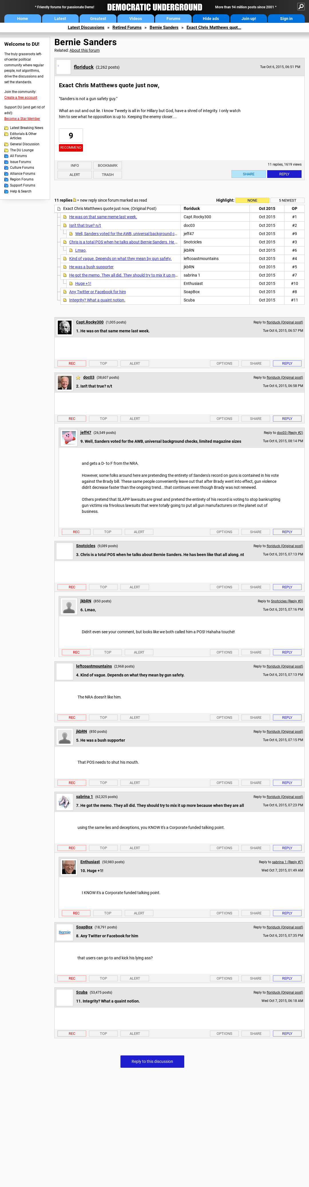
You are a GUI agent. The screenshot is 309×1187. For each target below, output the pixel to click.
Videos (135, 18)
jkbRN (85, 601)
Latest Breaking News (26, 128)
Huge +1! (83, 283)
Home (22, 18)
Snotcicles (85, 545)
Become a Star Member (22, 119)
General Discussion (24, 144)
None (252, 200)
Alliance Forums (22, 174)
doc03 (88, 377)
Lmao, (80, 250)
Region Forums (21, 179)
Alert (75, 174)
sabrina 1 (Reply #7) (287, 862)
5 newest (287, 200)
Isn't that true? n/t (85, 225)
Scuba (82, 992)
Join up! (248, 18)
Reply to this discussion (152, 1061)
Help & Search (20, 191)
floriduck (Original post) (285, 322)
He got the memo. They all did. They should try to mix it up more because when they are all (148, 275)
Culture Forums (22, 168)
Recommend (71, 148)
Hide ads (211, 18)
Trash (108, 174)
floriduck (84, 67)
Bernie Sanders (164, 27)
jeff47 (85, 432)
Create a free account (20, 98)
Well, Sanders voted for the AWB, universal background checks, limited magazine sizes (150, 233)
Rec (72, 363)
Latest (60, 18)
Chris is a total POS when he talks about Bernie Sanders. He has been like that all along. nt (148, 242)
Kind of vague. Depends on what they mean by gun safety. (120, 258)
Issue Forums (20, 162)
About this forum (85, 50)
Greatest (98, 18)
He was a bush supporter (91, 267)
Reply (284, 174)
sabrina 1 (84, 796)
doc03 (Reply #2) (290, 433)
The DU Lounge (21, 150)
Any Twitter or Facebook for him (97, 291)
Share (248, 174)
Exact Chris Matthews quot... (214, 27)
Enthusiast (90, 862)
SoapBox (84, 927)
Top (103, 363)
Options (224, 363)
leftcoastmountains (94, 666)
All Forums (18, 156)
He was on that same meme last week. (103, 217)
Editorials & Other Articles (23, 136)
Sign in (286, 18)
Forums (173, 18)
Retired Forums (127, 27)
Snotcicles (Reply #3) (287, 601)
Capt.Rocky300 (90, 322)
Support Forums (22, 185)
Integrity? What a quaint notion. (97, 300)
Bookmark (108, 165)
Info (75, 165)
